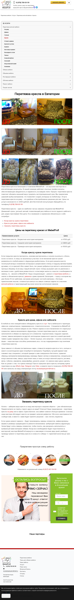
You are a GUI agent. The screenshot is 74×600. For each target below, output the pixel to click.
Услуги (22, 564)
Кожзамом (7, 66)
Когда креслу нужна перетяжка (16, 221)
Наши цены (23, 567)
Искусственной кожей (10, 64)
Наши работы (24, 562)
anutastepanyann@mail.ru (46, 369)
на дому (10, 412)
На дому (6, 29)
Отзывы (22, 573)
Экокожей (7, 61)
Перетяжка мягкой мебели (11, 27)
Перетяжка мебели (26, 558)
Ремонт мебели (7, 84)
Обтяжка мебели (8, 80)
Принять (6, 596)
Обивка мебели (7, 69)
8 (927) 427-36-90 (49, 469)
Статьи (22, 576)
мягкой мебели (7, 284)
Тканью (6, 55)
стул (45, 324)
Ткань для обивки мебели (28, 560)
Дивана (6, 32)
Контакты (23, 571)
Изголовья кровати (9, 49)
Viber (37, 366)
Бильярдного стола (9, 52)
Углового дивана (9, 41)
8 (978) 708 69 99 (22, 3)
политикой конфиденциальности (46, 590)
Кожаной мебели (9, 58)
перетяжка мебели (61, 274)
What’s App (20, 366)
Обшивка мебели (8, 73)
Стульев (6, 35)
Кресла (6, 38)
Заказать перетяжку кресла (14, 226)
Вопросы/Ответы (25, 569)
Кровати (6, 47)
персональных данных (63, 514)
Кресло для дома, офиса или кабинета (19, 223)
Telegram (28, 366)
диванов (28, 276)
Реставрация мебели (9, 77)
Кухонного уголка (9, 44)
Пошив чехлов (7, 87)
